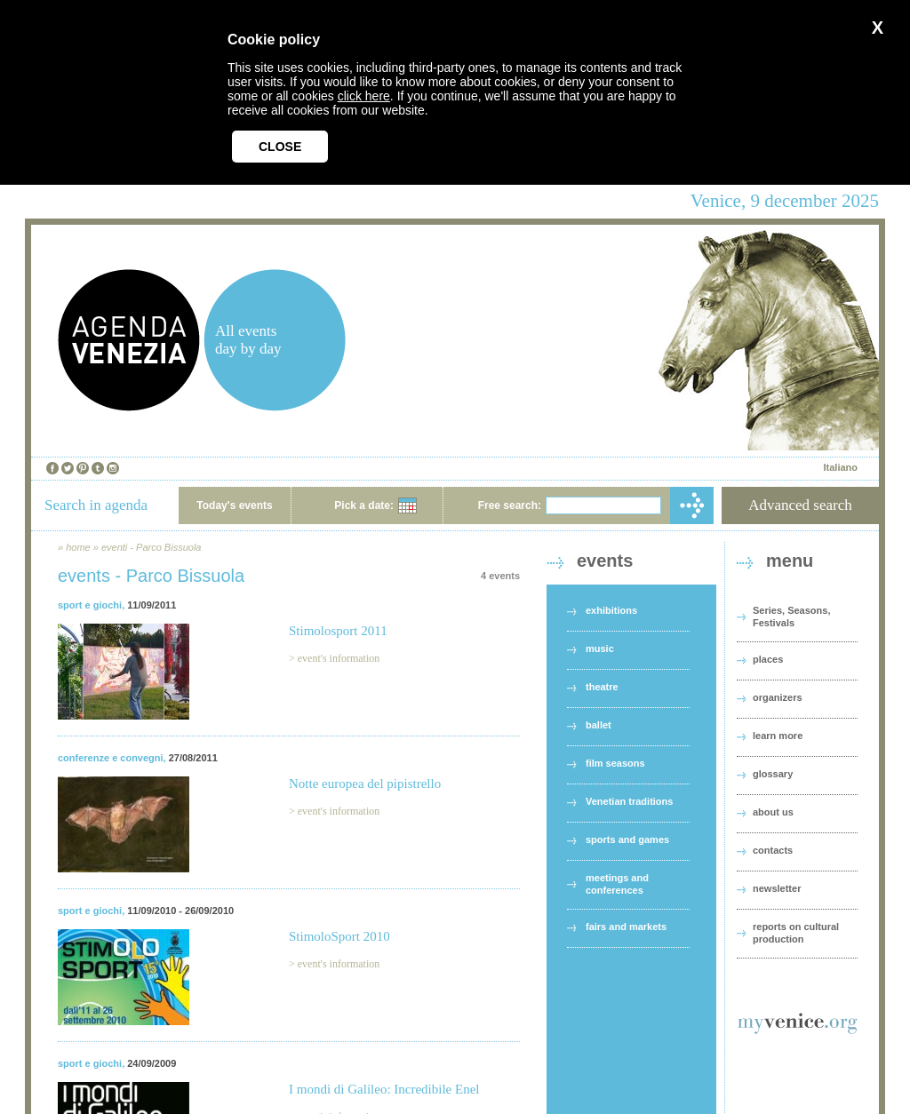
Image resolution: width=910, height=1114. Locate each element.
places (768, 659)
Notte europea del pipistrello (365, 783)
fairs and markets (626, 926)
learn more (777, 735)
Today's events (234, 505)
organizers (777, 697)
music (600, 648)
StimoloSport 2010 (339, 936)
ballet (598, 725)
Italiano (840, 467)
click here (364, 96)
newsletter (777, 888)
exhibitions (611, 610)
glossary (773, 773)
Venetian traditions (629, 801)
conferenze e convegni (111, 757)
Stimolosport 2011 (338, 631)
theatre (602, 686)
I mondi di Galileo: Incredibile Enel (384, 1089)
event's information (338, 658)
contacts (773, 850)
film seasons (615, 763)
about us (773, 812)
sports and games (627, 839)
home (78, 547)
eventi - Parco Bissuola (151, 547)
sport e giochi (90, 605)
